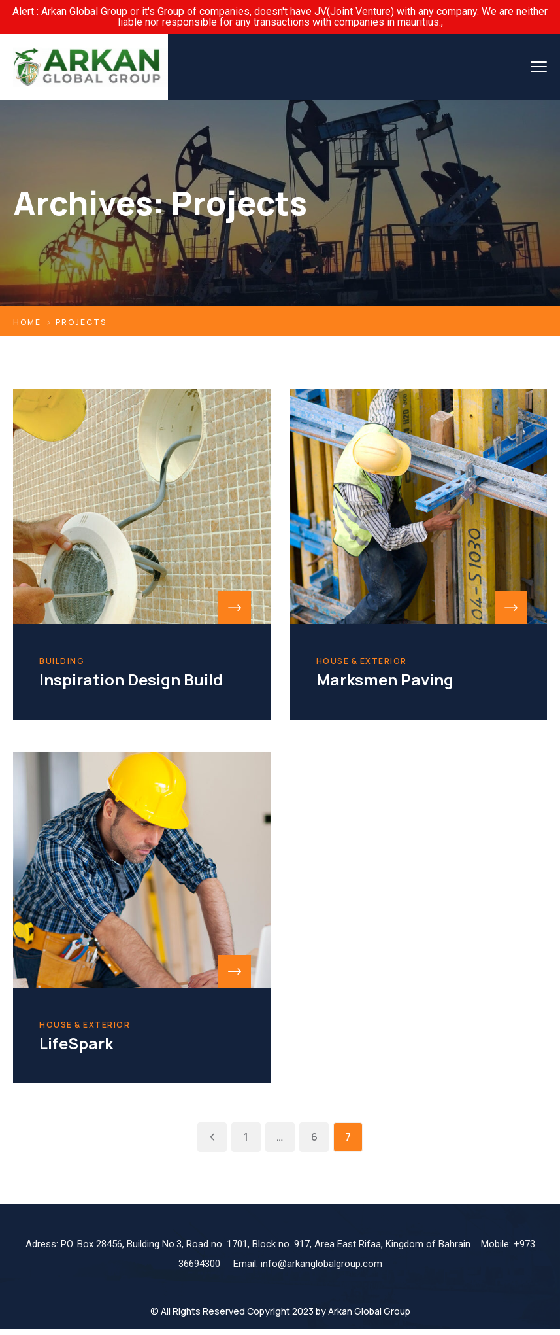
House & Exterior (361, 661)
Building (61, 661)
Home (27, 322)
